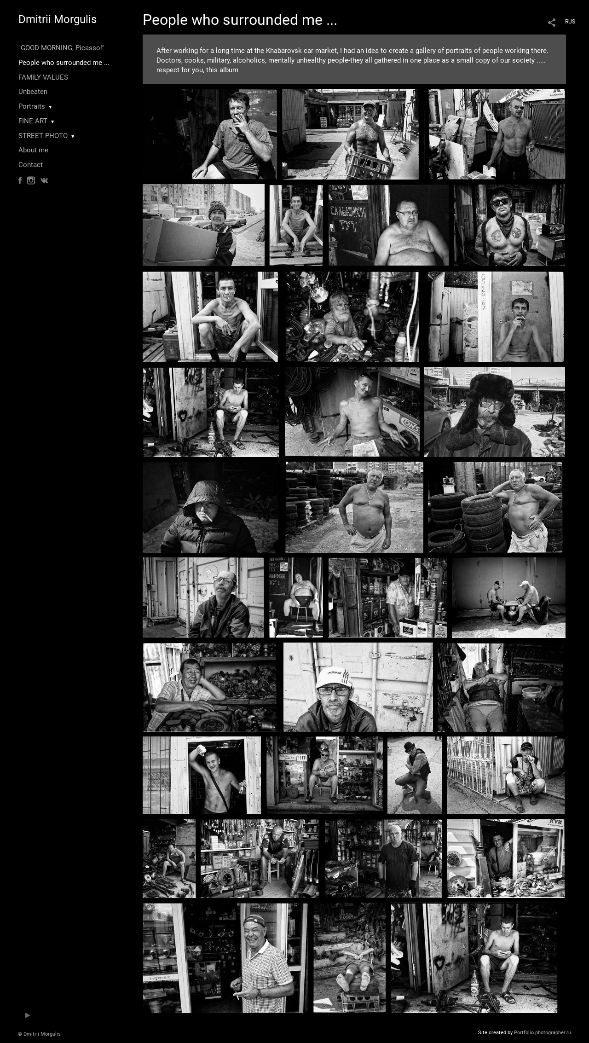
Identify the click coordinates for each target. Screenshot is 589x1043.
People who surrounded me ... (64, 62)
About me (33, 150)
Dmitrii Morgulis (57, 19)
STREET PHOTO (43, 136)
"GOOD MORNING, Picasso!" (61, 48)
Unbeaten (32, 91)
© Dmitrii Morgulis (39, 1034)
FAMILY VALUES (43, 77)
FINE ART (32, 121)
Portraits (31, 106)
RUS (570, 21)
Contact (30, 165)
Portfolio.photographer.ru (542, 1033)
